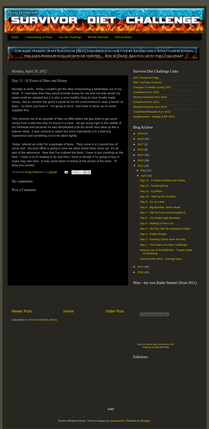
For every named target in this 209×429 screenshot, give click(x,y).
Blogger (145, 420)
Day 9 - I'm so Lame (152, 201)
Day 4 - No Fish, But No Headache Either (165, 228)
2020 (140, 133)
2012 (140, 165)
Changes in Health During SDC (152, 87)
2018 (140, 138)
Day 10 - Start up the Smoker (158, 196)
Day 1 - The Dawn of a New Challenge (163, 244)
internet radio (151, 344)
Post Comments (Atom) (43, 319)
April (144, 175)
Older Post (115, 311)
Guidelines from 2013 (146, 101)
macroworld (117, 420)
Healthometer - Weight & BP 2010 (154, 116)
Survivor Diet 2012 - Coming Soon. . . (163, 258)
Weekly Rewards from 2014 (150, 97)
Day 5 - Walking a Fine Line (157, 223)
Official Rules (123, 37)
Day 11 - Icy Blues (151, 191)
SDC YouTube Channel (147, 82)
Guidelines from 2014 (146, 92)
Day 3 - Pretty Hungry (153, 233)
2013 (140, 160)
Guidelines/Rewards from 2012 (152, 111)
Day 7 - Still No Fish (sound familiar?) (163, 212)
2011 (140, 266)
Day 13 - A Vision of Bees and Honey (162, 180)
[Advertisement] (68, 297)
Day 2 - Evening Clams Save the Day (163, 239)
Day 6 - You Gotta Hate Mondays (160, 217)
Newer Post (22, 311)
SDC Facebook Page (146, 77)
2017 (140, 144)
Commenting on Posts (38, 37)
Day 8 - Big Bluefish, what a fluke (160, 207)
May (144, 170)
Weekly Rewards (98, 37)
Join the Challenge (70, 37)
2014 (140, 154)
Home (15, 37)
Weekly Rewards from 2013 (150, 106)
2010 (140, 272)
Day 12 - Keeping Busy (154, 185)
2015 (140, 149)
